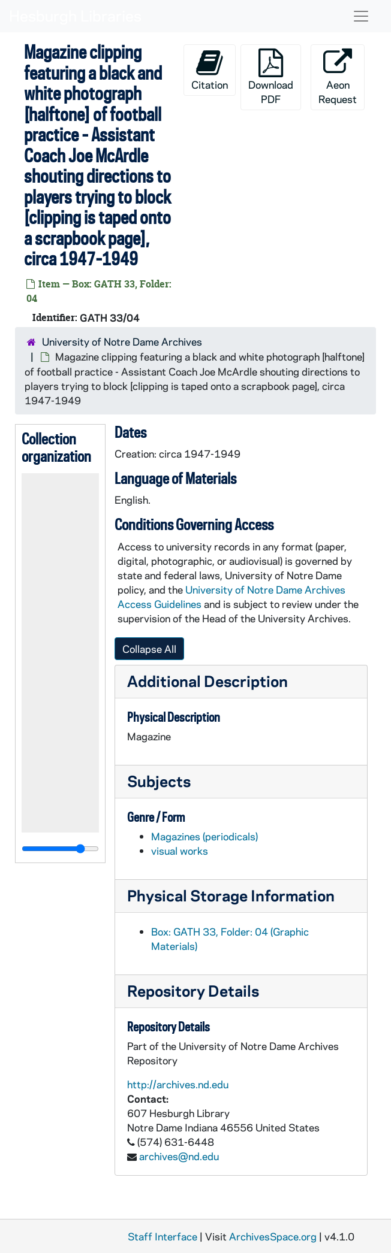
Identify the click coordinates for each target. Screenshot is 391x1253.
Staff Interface (162, 1236)
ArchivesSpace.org (273, 1236)
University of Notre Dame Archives (122, 341)
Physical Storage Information (231, 895)
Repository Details (193, 990)
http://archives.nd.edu (177, 1084)
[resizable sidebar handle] (60, 849)
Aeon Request (337, 77)
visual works (179, 850)
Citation (209, 70)
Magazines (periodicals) (204, 836)
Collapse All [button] (149, 648)
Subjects (159, 781)
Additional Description (207, 681)
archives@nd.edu (179, 1156)
